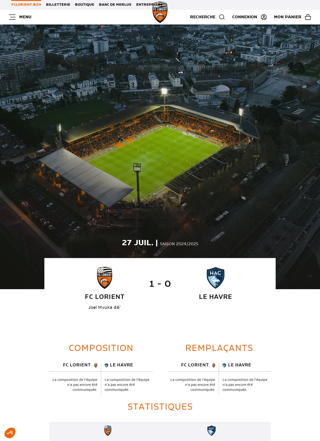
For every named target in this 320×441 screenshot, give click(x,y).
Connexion (244, 17)
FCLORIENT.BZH (26, 4)
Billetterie (58, 4)
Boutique (84, 4)
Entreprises (149, 4)
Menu (20, 17)
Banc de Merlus (115, 4)
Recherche (207, 17)
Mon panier (287, 17)
